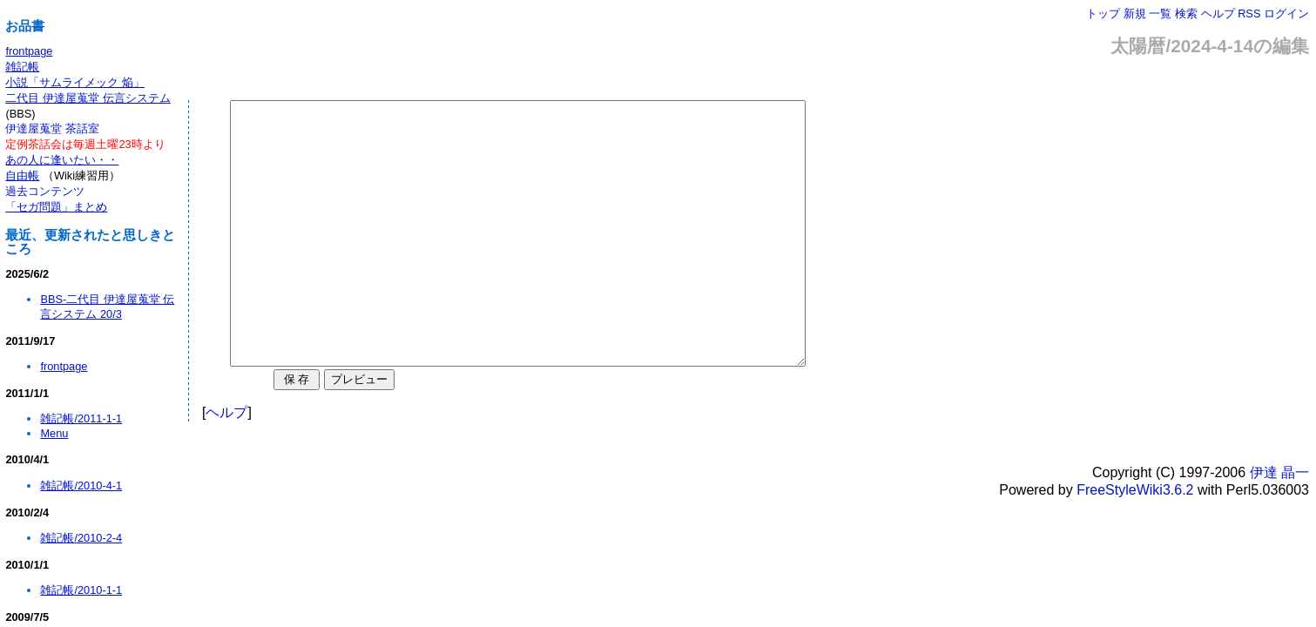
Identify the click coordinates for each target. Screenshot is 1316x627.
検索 (1186, 13)
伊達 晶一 (1279, 524)
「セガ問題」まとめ (56, 206)
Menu (54, 433)
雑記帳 (22, 66)
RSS (1249, 13)
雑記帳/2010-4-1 (81, 485)
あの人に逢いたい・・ (61, 159)
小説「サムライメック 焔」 (75, 82)
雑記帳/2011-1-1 (81, 418)
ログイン (1286, 13)
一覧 (1160, 13)
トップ (1103, 13)
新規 (1135, 13)
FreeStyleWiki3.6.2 (1134, 542)
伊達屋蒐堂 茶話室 (52, 128)
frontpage (28, 50)
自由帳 (22, 175)
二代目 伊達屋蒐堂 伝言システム (87, 97)
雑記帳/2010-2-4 (81, 537)
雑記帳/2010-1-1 (81, 590)
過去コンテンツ (44, 191)
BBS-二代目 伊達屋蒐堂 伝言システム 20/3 (107, 306)
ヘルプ (1218, 13)
